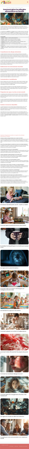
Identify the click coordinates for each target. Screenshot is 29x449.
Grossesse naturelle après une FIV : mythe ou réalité (14, 204)
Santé (9, 7)
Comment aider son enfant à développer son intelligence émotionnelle (12, 289)
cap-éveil (7, 7)
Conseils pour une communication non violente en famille (13, 437)
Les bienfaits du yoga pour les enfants (10, 310)
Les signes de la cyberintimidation (9, 268)
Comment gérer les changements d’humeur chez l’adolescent (13, 395)
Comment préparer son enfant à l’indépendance (13, 331)
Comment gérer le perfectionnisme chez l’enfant (13, 225)
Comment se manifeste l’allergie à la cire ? (11, 374)
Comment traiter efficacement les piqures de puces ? (14, 352)
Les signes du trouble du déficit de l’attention (12, 416)
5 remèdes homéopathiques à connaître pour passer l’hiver (14, 246)
